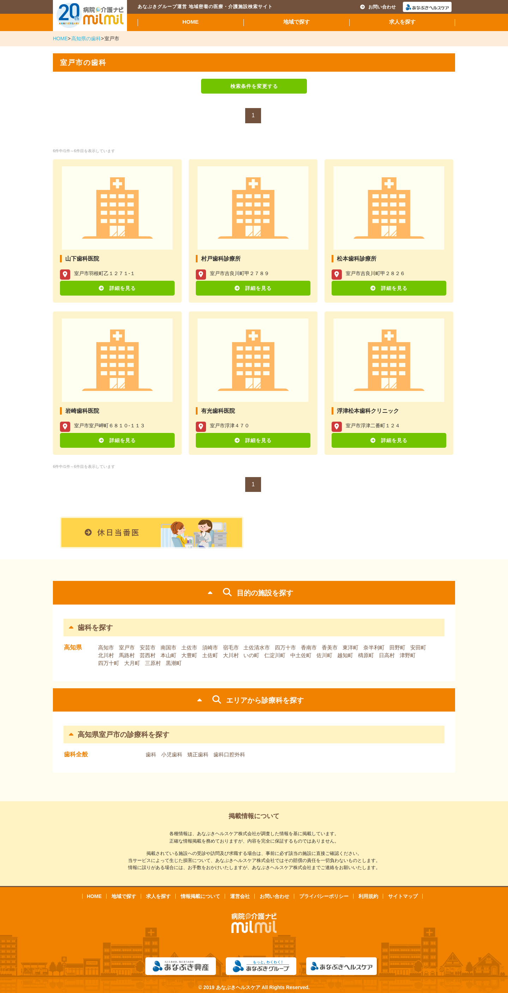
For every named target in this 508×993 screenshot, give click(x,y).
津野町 (408, 655)
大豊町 (189, 655)
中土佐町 (301, 655)
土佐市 (189, 647)
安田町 (418, 647)
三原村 (153, 663)
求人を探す (402, 22)
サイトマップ (403, 896)
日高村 (387, 655)
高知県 (73, 647)
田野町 (397, 647)
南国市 (168, 647)
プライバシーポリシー (324, 896)
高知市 (106, 647)
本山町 (168, 655)
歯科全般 (76, 754)
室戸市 (127, 647)
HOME (190, 22)
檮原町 (366, 655)
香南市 (309, 647)
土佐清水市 (256, 647)
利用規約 (368, 896)
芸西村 (148, 655)
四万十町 (108, 663)
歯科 (151, 754)
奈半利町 (374, 647)
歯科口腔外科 (229, 754)
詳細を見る (122, 288)
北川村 (106, 655)
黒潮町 (174, 663)
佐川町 (324, 655)
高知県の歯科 (86, 38)
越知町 (345, 655)
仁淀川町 (274, 655)
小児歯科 (171, 754)
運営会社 (240, 896)
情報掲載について (200, 896)
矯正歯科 (197, 754)
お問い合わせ (378, 7)
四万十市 (285, 647)
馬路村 (127, 655)
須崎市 (210, 647)
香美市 (330, 647)
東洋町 (350, 647)
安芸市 (148, 647)
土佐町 (210, 655)
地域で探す (296, 22)
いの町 (251, 655)
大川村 (231, 655)
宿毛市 (231, 647)
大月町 (132, 663)
